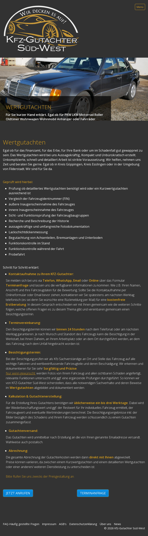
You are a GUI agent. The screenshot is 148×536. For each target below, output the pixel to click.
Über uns (105, 524)
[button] (18, 493)
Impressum (49, 524)
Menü (140, 7)
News (117, 524)
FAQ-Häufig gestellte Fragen (21, 524)
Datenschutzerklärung (83, 524)
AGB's (62, 524)
